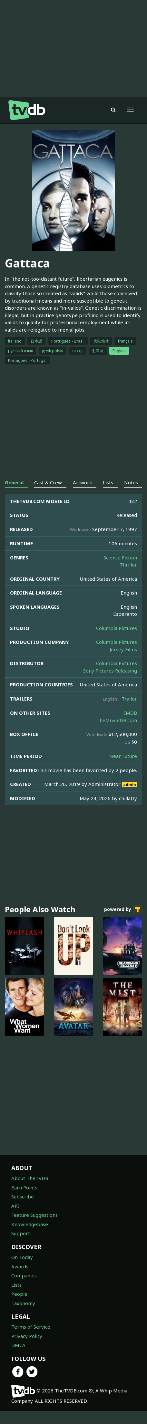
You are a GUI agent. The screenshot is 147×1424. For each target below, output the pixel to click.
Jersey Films (123, 649)
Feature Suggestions (34, 1215)
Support (20, 1233)
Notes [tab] (131, 482)
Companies (24, 1275)
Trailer (129, 698)
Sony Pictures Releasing (110, 670)
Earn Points (24, 1187)
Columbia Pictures (116, 628)
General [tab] (14, 482)
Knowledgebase (29, 1224)
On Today (22, 1257)
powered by (123, 909)
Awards (19, 1266)
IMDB (130, 713)
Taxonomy (23, 1303)
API (15, 1206)
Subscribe (22, 1196)
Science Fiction (120, 557)
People (19, 1294)
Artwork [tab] (82, 482)
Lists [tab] (108, 482)
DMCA (18, 1345)
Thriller (128, 564)
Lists (16, 1285)
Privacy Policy (26, 1336)
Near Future (123, 756)
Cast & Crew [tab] (48, 482)
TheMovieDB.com (116, 720)
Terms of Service (30, 1326)
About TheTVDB (29, 1178)
